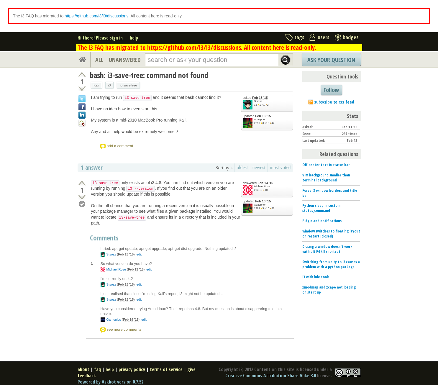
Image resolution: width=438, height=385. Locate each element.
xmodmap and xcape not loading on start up (329, 289)
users (323, 37)
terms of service (166, 369)
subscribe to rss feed (334, 102)
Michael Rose (262, 186)
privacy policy (132, 369)
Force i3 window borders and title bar (329, 193)
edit (139, 254)
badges (351, 37)
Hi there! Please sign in (100, 38)
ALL (99, 60)
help (134, 38)
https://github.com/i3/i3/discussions (96, 16)
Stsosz (258, 101)
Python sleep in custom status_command (321, 208)
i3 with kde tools (315, 276)
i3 (109, 85)
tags (299, 37)
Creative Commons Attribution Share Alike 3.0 (270, 375)
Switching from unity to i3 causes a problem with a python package (331, 264)
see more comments (124, 329)
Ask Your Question (331, 60)
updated (257, 116)
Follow (331, 90)
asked (255, 98)
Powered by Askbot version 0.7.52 (110, 382)
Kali (96, 85)
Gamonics (113, 319)
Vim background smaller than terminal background (326, 177)
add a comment (120, 146)
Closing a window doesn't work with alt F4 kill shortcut (327, 249)
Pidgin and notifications (322, 220)
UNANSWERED (125, 60)
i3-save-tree (128, 85)
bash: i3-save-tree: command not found (149, 75)
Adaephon (260, 119)
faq (97, 369)
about (83, 369)
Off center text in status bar (326, 164)
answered (258, 183)
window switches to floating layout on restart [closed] (331, 233)
